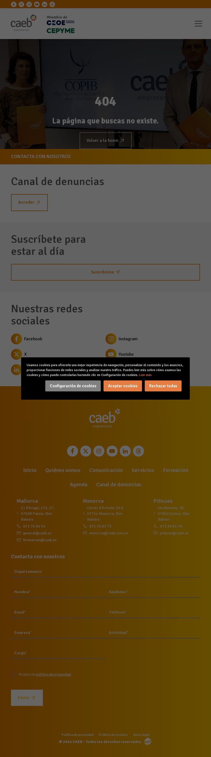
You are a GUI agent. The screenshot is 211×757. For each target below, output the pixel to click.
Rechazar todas (163, 385)
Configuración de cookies (73, 385)
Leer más (145, 375)
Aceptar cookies (123, 385)
